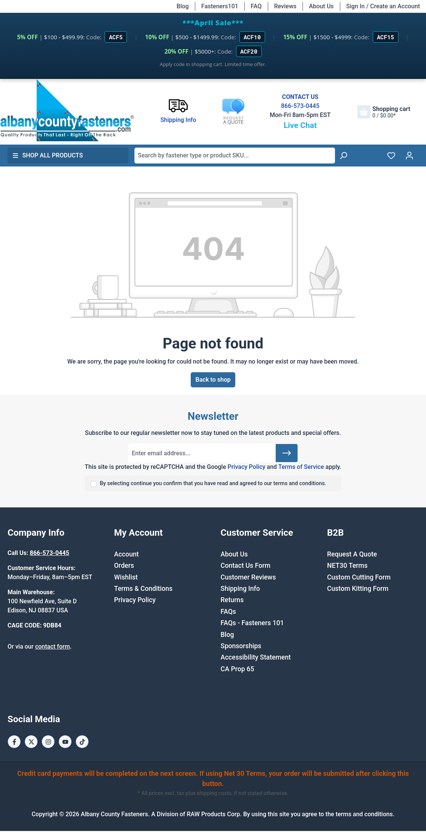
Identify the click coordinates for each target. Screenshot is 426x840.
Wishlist (126, 577)
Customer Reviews (248, 577)
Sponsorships (241, 646)
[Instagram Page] (48, 741)
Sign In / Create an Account (383, 6)
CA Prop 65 (237, 669)
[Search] (343, 155)
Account (126, 554)
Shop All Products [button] (47, 155)
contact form (52, 646)
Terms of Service (301, 466)
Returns (232, 600)
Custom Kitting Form (358, 588)
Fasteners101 (219, 6)
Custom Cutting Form (358, 577)
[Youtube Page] (65, 741)
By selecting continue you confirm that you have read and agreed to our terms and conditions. (213, 483)
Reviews (285, 6)
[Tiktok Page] (82, 741)
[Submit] (286, 453)
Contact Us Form (245, 565)
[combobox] (234, 155)
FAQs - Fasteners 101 (252, 623)
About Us (321, 6)
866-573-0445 (300, 105)
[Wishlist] (391, 155)
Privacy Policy (246, 466)
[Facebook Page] (14, 741)
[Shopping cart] (383, 112)
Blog (183, 6)
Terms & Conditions (143, 588)
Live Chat (300, 125)
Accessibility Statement (256, 657)
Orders (124, 565)
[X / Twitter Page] (31, 741)
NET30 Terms (347, 565)
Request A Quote (352, 554)
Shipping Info (240, 588)
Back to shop (213, 379)
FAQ (256, 6)
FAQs (228, 611)
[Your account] (409, 155)
